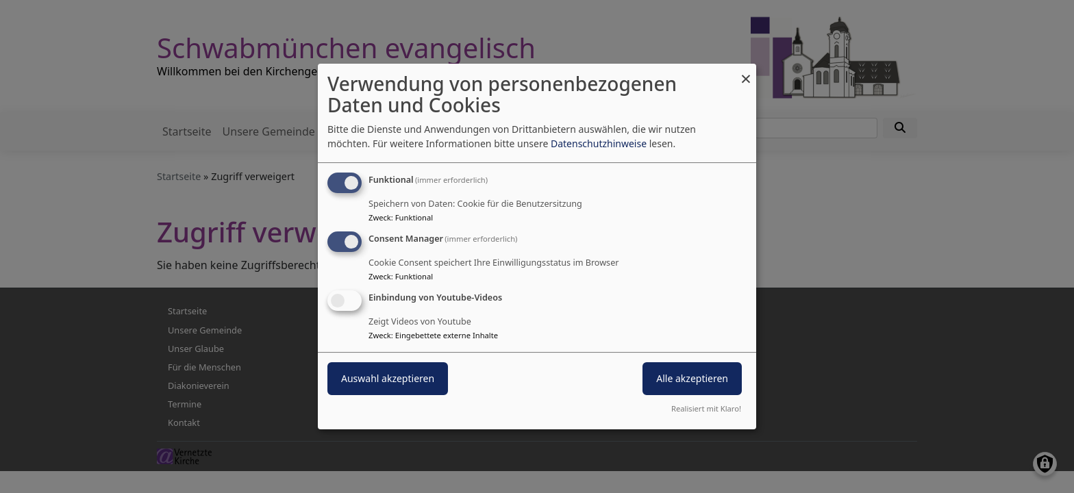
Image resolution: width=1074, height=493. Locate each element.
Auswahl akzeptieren (387, 378)
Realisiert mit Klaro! (706, 408)
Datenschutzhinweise (599, 143)
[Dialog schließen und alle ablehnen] (746, 72)
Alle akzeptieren (692, 378)
